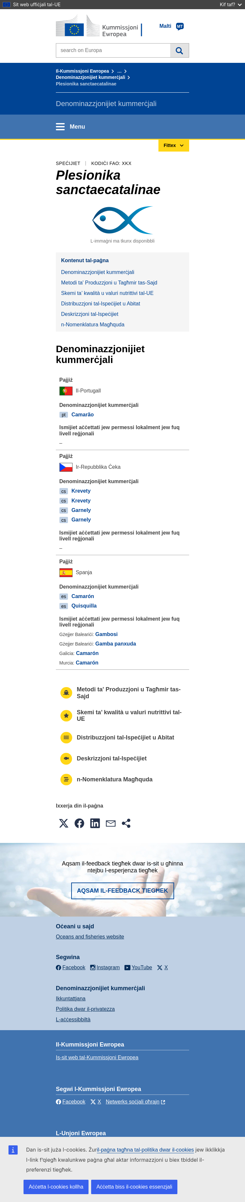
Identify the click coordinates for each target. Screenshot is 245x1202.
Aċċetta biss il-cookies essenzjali (134, 1187)
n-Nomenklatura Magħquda (92, 324)
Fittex (179, 50)
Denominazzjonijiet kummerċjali (90, 77)
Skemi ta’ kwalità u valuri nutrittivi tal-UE (107, 293)
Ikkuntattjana (71, 998)
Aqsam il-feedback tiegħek (122, 890)
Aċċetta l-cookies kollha (56, 1187)
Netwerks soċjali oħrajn (133, 1101)
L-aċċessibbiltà (73, 1019)
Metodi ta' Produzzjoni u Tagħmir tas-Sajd (109, 282)
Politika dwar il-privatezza (85, 1009)
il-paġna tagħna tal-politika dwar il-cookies (145, 1150)
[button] (63, 823)
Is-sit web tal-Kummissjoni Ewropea (97, 1057)
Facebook (70, 1101)
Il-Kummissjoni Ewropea (82, 71)
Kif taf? (231, 4)
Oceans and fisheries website (90, 936)
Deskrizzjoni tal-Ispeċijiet (89, 314)
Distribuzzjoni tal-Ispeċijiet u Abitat (100, 303)
